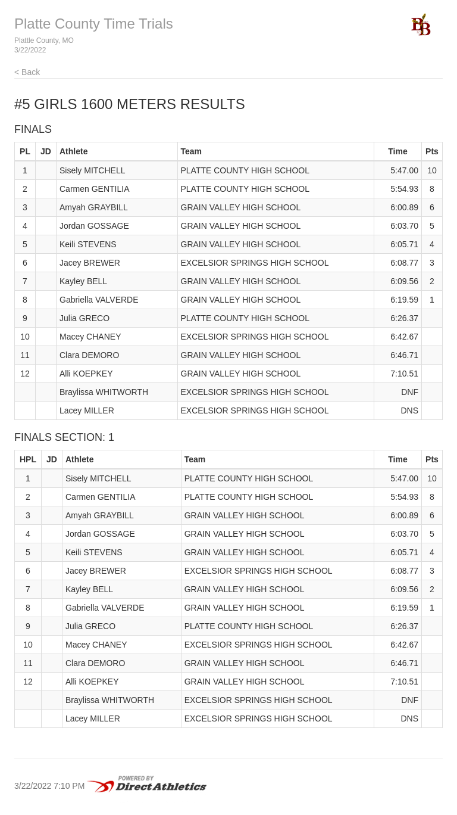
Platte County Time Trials (93, 23)
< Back (27, 72)
